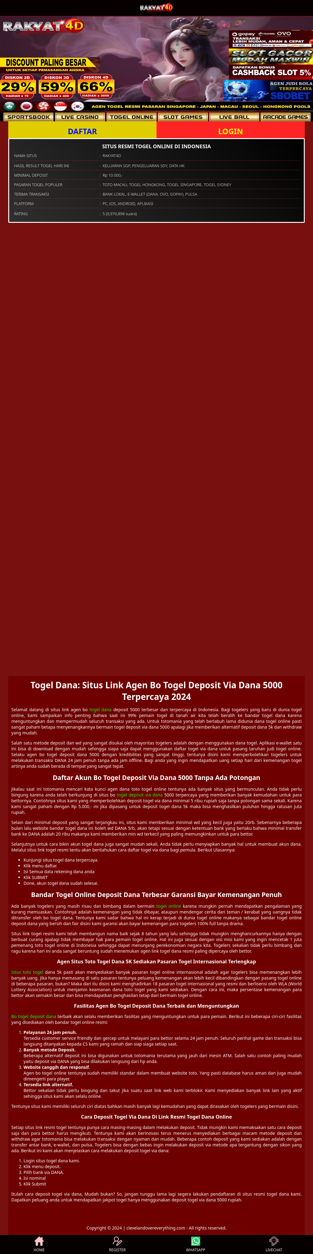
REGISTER (117, 1244)
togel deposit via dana (140, 795)
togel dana (101, 709)
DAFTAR (82, 131)
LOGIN (230, 131)
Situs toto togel (27, 972)
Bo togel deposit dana (33, 1016)
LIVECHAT (274, 1244)
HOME (39, 1244)
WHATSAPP (195, 1244)
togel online (168, 906)
